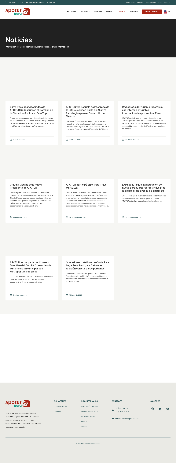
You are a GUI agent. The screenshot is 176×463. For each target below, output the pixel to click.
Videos (84, 426)
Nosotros (71, 12)
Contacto (134, 12)
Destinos (98, 12)
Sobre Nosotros (60, 406)
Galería (167, 2)
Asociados (85, 12)
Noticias (122, 12)
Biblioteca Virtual (88, 416)
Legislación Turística (154, 2)
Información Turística (134, 2)
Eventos (109, 12)
